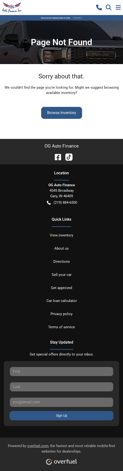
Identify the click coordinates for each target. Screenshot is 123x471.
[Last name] (61, 387)
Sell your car (62, 275)
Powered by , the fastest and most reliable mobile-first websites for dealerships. (61, 453)
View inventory (61, 235)
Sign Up (61, 415)
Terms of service (61, 327)
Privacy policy (61, 314)
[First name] (61, 371)
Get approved (61, 288)
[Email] (61, 402)
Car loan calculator (61, 301)
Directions (61, 261)
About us (61, 248)
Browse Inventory (61, 112)
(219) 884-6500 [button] (62, 202)
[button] (99, 7)
